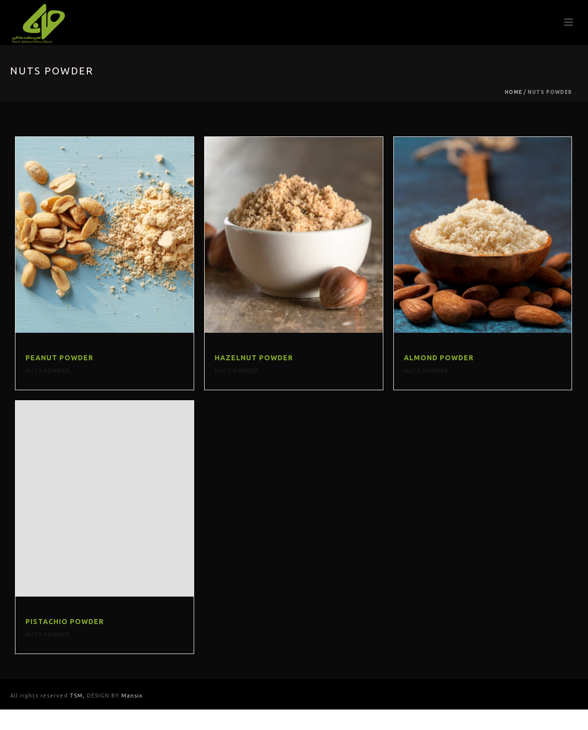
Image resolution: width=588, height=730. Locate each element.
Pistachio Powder (64, 622)
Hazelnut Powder (254, 358)
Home (513, 92)
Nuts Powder (47, 371)
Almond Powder (439, 358)
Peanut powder (59, 358)
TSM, (78, 696)
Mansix (132, 696)
